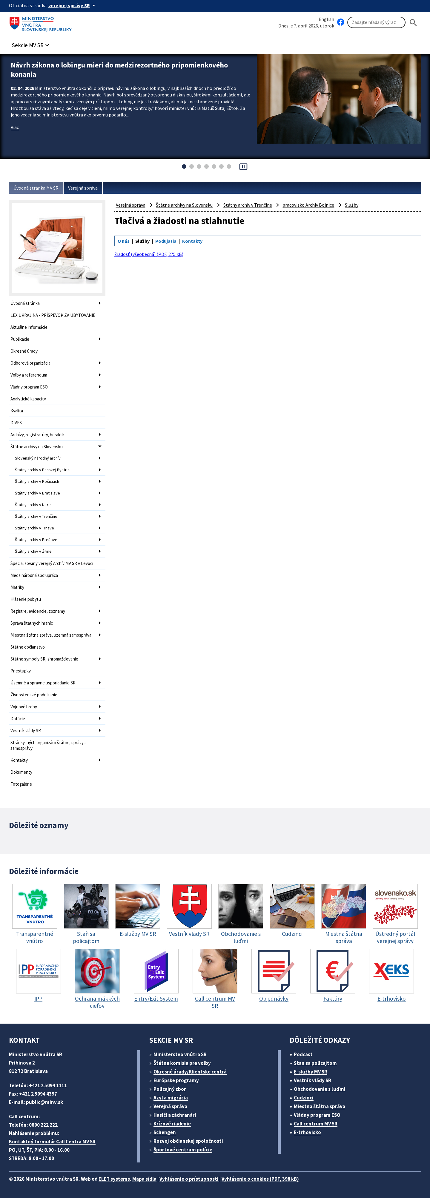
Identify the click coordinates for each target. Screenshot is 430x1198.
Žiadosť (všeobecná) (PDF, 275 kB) (148, 254)
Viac (15, 127)
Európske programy (176, 1080)
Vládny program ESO (29, 387)
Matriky (17, 587)
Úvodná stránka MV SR (36, 188)
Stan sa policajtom (315, 1063)
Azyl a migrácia (170, 1097)
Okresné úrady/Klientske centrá (190, 1071)
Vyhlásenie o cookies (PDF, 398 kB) (260, 1179)
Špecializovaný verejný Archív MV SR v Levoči (51, 563)
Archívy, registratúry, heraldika (38, 434)
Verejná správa (83, 188)
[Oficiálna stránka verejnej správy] (72, 5)
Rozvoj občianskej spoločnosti (188, 1141)
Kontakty (19, 760)
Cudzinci (304, 1097)
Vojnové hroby (23, 706)
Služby (351, 205)
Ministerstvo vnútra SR (180, 1054)
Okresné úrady (24, 351)
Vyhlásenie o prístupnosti (189, 1179)
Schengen (164, 1132)
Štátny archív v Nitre (33, 504)
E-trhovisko (307, 1132)
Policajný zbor (169, 1089)
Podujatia (165, 241)
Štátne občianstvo (27, 647)
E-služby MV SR (310, 1071)
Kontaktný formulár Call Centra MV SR (52, 1141)
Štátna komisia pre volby (182, 1063)
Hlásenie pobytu (25, 599)
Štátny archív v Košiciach (37, 481)
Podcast (303, 1054)
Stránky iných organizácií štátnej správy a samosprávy (48, 745)
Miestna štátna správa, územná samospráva (50, 635)
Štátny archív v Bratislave (37, 493)
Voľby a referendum (28, 375)
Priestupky (20, 671)
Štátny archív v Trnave (34, 528)
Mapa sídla (144, 1179)
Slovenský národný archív (38, 458)
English (326, 19)
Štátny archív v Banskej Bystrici (42, 469)
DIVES (16, 423)
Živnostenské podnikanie (33, 695)
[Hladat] (413, 23)
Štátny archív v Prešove (36, 539)
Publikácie (19, 339)
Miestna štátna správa (319, 1106)
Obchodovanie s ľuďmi (319, 1089)
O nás (124, 241)
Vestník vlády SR (25, 730)
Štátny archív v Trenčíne (36, 516)
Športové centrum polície (182, 1149)
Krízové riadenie (172, 1123)
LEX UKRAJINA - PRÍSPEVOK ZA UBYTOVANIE (52, 315)
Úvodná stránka (25, 303)
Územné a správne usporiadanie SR (43, 683)
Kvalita (16, 411)
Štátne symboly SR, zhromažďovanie (44, 659)
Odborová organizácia (30, 363)
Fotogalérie (21, 784)
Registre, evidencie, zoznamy (37, 611)
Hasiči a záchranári (174, 1115)
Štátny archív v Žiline (33, 551)
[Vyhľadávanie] (376, 22)
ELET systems (114, 1179)
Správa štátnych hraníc (31, 623)
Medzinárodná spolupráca (34, 575)
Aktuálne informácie (28, 327)
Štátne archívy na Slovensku (36, 446)
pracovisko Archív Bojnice (308, 205)
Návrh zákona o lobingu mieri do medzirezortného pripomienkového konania (119, 69)
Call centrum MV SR (315, 1123)
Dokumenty (21, 772)
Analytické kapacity (28, 399)
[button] (31, 43)
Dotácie (17, 718)
